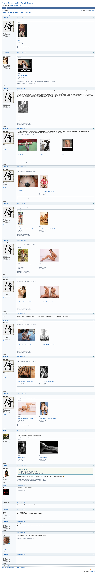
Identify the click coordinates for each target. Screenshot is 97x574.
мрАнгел (5, 533)
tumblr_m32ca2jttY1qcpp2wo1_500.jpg (25, 418)
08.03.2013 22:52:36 (21, 554)
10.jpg (19, 40)
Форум (4, 8)
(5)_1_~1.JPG (42, 154)
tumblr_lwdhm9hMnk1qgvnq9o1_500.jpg (47, 228)
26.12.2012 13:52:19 (21, 277)
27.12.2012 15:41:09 (21, 393)
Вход (32, 8)
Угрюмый (6, 510)
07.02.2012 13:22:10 (21, 129)
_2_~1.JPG (64, 154)
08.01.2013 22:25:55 (21, 465)
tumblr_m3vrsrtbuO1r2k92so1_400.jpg (47, 381)
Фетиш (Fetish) (13, 13)
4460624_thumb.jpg (43, 457)
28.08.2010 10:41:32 (21, 17)
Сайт (5, 38)
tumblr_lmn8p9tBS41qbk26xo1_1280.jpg (25, 228)
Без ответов (92, 10)
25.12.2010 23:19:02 (21, 88)
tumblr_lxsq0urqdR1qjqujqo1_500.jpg (25, 265)
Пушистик (6, 52)
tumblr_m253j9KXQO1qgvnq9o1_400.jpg (48, 418)
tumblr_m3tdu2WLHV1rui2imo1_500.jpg (48, 344)
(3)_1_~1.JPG (20, 154)
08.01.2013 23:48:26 (21, 485)
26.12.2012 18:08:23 (21, 314)
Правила (16, 8)
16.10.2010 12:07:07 (21, 52)
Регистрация (26, 8)
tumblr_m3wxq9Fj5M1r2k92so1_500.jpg (25, 381)
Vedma (5, 465)
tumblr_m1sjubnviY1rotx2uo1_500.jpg (25, 344)
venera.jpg (20, 116)
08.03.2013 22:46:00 (21, 533)
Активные (87, 10)
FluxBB (93, 571)
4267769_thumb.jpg (22, 457)
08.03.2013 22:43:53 (21, 521)
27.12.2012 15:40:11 (21, 357)
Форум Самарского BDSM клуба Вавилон (18, 3)
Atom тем (93, 570)
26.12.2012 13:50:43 (21, 240)
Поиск (21, 8)
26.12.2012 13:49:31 (21, 203)
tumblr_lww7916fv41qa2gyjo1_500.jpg (47, 265)
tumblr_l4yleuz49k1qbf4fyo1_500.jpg (47, 191)
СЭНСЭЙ (5, 17)
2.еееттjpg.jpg (20, 190)
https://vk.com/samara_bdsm (15, 5)
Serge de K (6, 430)
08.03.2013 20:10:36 (21, 502)
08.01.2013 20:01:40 (21, 430)
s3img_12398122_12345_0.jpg (24, 75)
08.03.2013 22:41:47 (21, 509)
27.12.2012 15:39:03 (21, 320)
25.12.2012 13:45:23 (21, 167)
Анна (4, 485)
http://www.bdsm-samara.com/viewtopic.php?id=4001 (29, 506)
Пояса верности (25, 13)
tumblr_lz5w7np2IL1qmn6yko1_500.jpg (47, 301)
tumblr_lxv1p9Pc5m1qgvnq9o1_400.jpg (25, 301)
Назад (8, 15)
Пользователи (10, 8)
